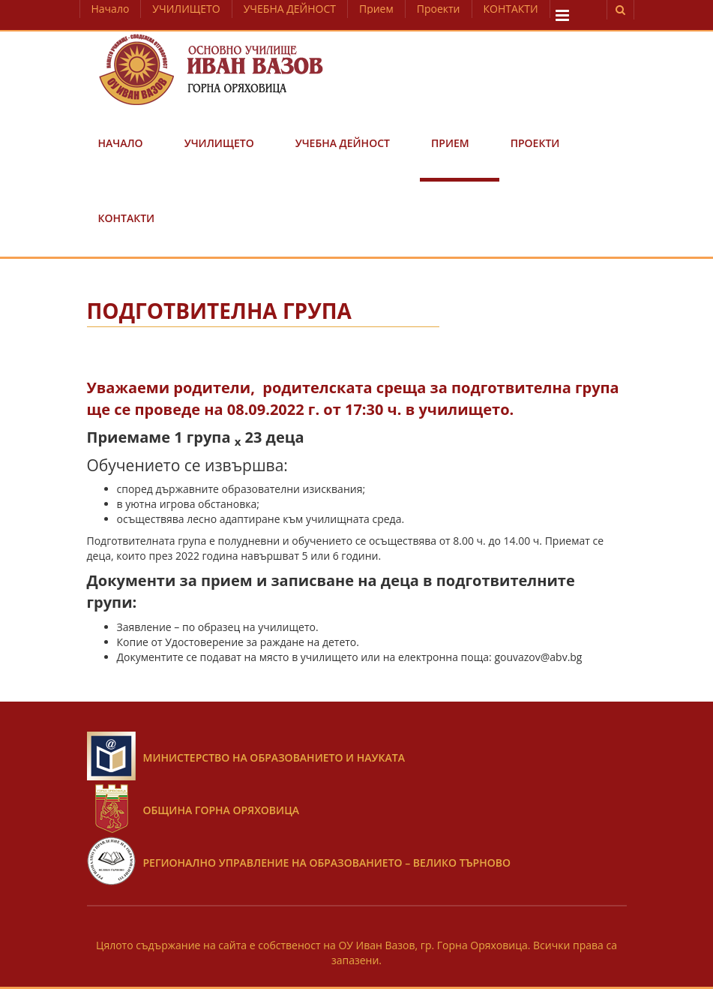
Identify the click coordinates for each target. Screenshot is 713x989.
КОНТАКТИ (511, 9)
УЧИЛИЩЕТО (186, 9)
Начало (110, 9)
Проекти (438, 9)
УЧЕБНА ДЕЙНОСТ (290, 9)
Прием (376, 9)
